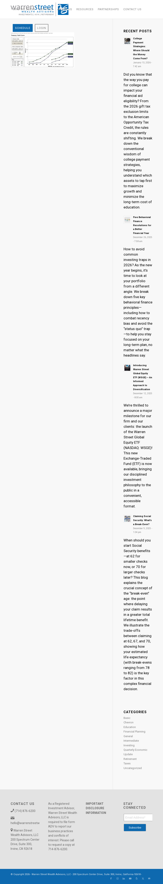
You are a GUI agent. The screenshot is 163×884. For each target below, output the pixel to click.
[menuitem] (24, 9)
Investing (129, 745)
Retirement (130, 759)
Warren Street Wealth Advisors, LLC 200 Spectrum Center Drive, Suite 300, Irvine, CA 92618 (25, 839)
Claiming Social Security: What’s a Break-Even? (142, 520)
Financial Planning (134, 731)
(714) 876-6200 (25, 811)
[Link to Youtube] (130, 879)
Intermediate (131, 740)
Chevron (128, 722)
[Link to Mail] (149, 879)
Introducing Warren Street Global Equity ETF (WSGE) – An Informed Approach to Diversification (142, 377)
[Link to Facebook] (111, 879)
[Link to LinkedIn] (124, 879)
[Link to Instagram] (117, 879)
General (128, 736)
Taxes (127, 763)
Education (130, 727)
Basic (127, 718)
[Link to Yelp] (136, 879)
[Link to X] (143, 879)
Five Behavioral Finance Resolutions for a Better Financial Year (142, 225)
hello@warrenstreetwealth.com (32, 823)
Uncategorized (133, 768)
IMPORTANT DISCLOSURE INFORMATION (96, 808)
